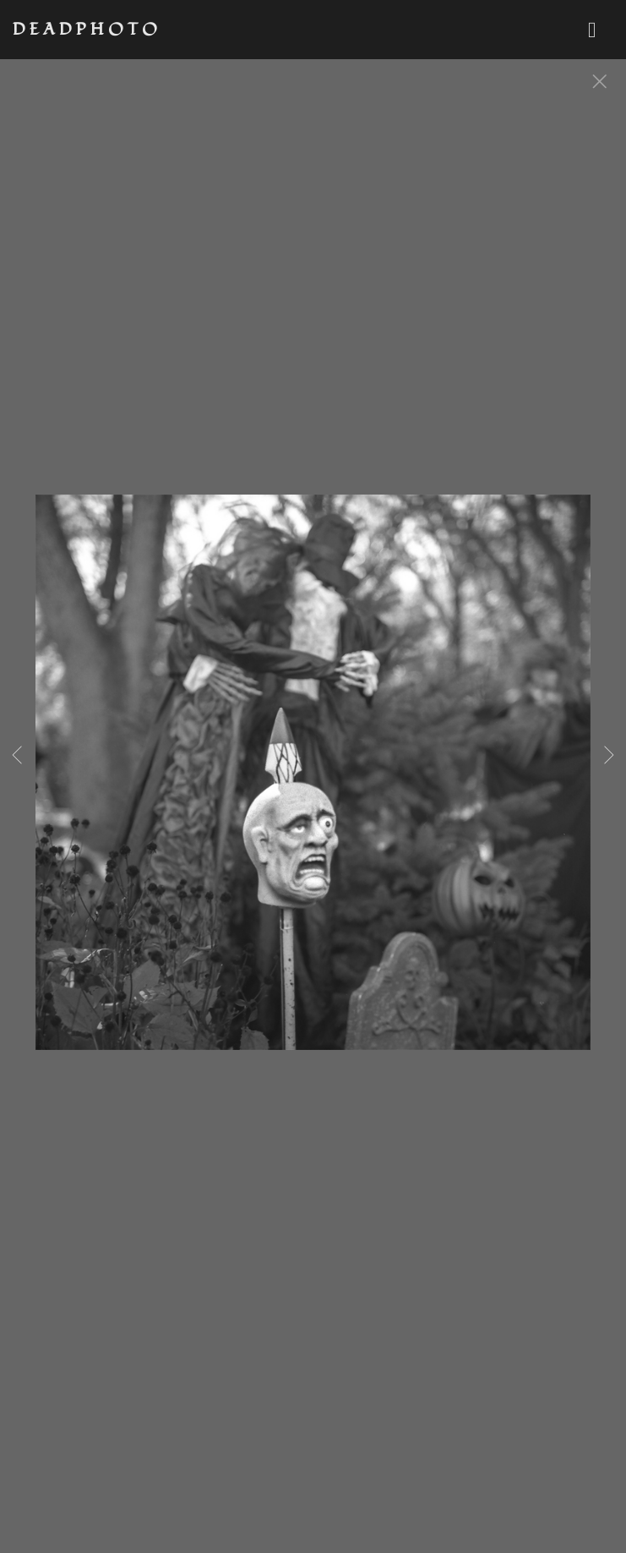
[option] (313, 793)
